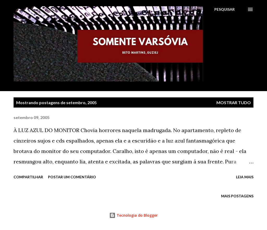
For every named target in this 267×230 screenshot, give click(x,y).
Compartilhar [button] (28, 177)
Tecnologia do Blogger (133, 215)
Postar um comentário (72, 177)
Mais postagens (237, 196)
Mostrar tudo (233, 102)
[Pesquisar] (224, 9)
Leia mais (244, 177)
